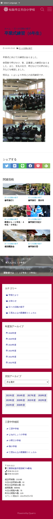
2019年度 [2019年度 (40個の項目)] (10, 400)
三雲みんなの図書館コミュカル (22, 313)
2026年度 (12, 333)
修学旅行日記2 (34, 222)
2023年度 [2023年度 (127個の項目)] (10, 405)
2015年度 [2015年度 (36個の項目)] (10, 395)
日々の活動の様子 (22, 28)
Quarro (32, 513)
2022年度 (12, 356)
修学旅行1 (9, 200)
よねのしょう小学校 (18, 434)
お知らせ (13, 301)
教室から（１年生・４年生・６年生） (14, 223)
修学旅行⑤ (33, 246)
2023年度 (12, 350)
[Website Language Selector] (11, 3)
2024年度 (12, 345)
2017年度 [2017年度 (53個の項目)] (31, 395)
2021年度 (12, 362)
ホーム (7, 28)
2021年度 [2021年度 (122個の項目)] (31, 400)
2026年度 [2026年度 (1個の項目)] (21, 405)
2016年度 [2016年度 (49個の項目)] (21, 395)
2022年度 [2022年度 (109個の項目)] (42, 400)
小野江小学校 (15, 440)
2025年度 (12, 339)
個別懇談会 (9, 246)
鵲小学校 (13, 446)
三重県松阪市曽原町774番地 (19, 468)
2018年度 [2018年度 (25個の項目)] (42, 395)
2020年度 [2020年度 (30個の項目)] (21, 400)
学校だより (14, 295)
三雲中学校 (14, 428)
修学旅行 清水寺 (36, 200)
